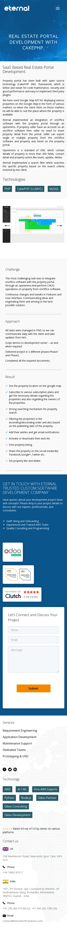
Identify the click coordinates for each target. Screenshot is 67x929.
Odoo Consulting (15, 806)
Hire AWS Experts (45, 789)
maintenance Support (17, 743)
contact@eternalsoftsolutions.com (23, 921)
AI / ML (22, 789)
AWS (7, 789)
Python (9, 798)
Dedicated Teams (14, 750)
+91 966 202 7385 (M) (44, 908)
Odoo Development (17, 815)
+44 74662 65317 (13, 872)
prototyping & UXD (15, 756)
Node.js (26, 798)
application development (19, 737)
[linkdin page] (15, 769)
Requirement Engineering (20, 730)
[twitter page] (10, 769)
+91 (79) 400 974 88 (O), (17, 908)
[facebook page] (4, 769)
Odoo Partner (47, 798)
